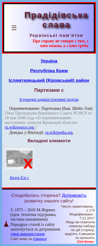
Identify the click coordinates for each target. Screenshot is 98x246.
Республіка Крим (49, 70)
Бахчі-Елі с (19, 177)
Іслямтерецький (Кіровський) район (49, 80)
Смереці (40, 239)
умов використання (27, 234)
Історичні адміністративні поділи (49, 99)
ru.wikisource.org (19, 127)
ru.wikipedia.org (59, 132)
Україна (49, 61)
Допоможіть (74, 195)
